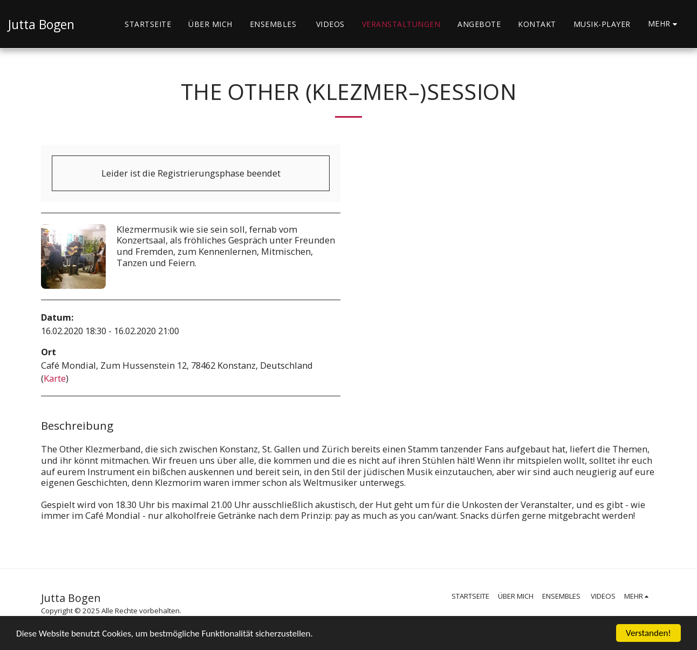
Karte (55, 378)
